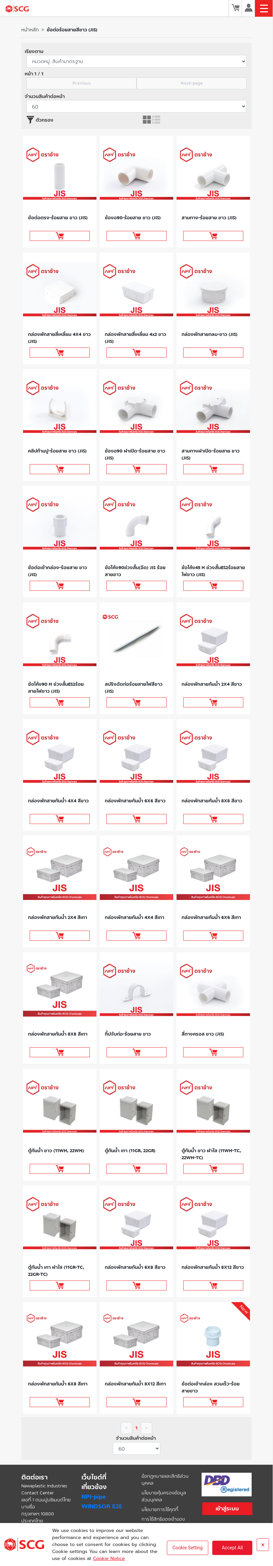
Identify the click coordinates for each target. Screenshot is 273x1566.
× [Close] (263, 1545)
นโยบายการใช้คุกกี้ (160, 1509)
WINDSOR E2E (101, 1506)
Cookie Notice (108, 1558)
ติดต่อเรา (34, 1477)
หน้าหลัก (30, 29)
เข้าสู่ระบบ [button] (227, 1508)
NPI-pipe (93, 1497)
